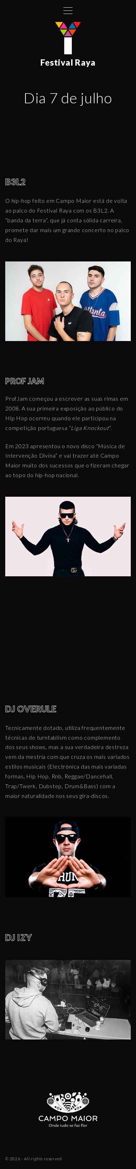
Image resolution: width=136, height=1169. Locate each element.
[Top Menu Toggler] (68, 10)
